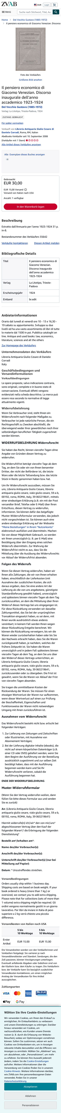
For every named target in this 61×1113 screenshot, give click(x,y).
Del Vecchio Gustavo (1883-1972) (30, 19)
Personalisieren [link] (30, 1105)
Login (46, 5)
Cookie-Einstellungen (38, 1061)
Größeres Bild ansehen (30, 79)
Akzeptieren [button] (30, 1086)
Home (5, 19)
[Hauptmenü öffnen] (7, 11)
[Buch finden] (56, 11)
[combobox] (35, 11)
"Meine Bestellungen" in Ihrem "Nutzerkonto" (27, 527)
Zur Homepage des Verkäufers (19, 345)
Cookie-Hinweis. (12, 1071)
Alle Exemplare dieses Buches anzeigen (24, 154)
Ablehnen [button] (30, 1095)
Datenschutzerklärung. (15, 1081)
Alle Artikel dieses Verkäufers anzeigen (21, 144)
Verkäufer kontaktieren (15, 243)
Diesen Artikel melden (46, 243)
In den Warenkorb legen (30, 206)
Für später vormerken (12, 123)
